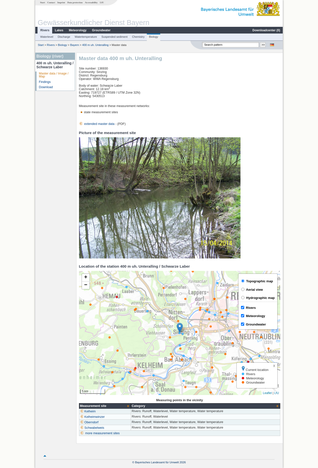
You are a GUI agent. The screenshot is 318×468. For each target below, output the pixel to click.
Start (42, 2)
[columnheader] (105, 406)
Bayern (74, 44)
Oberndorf (89, 422)
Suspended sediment (114, 36)
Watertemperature (86, 36)
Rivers (44, 30)
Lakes (59, 30)
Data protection (74, 2)
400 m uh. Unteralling (95, 44)
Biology (153, 36)
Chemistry (138, 36)
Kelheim (88, 411)
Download (46, 87)
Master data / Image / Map (54, 75)
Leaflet (267, 393)
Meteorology (77, 30)
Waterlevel (46, 36)
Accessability (91, 2)
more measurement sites (102, 433)
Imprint (61, 2)
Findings (45, 82)
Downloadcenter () (266, 30)
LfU (102, 2)
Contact (51, 2)
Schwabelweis (92, 428)
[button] (180, 328)
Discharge (64, 36)
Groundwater (101, 30)
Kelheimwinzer (92, 417)
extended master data (97, 124)
